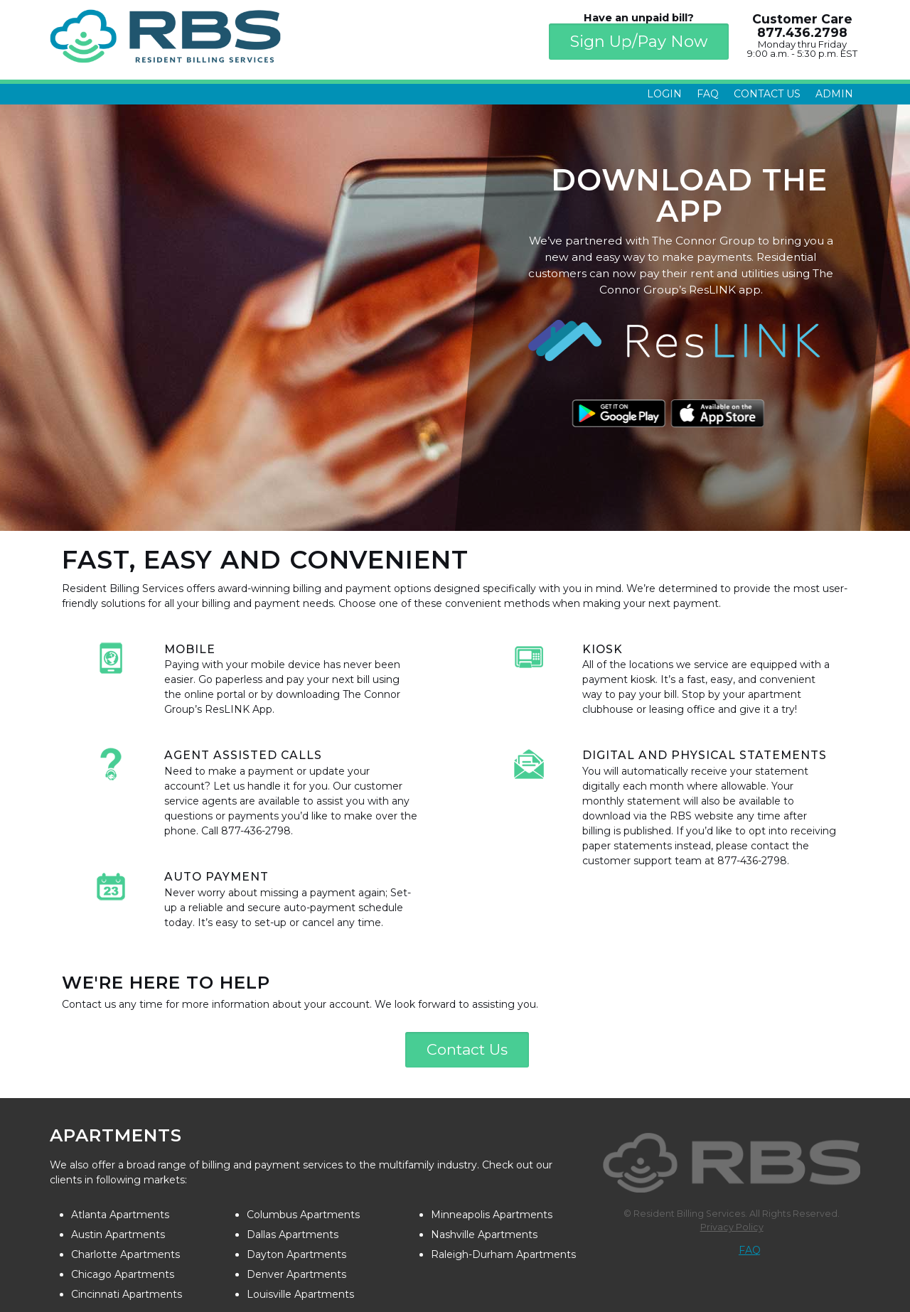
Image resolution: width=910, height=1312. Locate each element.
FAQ (708, 93)
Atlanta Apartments (120, 1214)
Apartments (116, 1135)
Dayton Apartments (296, 1254)
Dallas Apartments (292, 1234)
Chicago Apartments (122, 1274)
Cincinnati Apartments (126, 1294)
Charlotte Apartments (125, 1254)
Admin (834, 93)
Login (664, 93)
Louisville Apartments (300, 1294)
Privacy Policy (732, 1227)
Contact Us (767, 93)
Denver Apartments (296, 1274)
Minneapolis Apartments (491, 1214)
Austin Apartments (118, 1234)
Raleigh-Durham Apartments (503, 1254)
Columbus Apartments (303, 1214)
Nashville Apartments (484, 1234)
